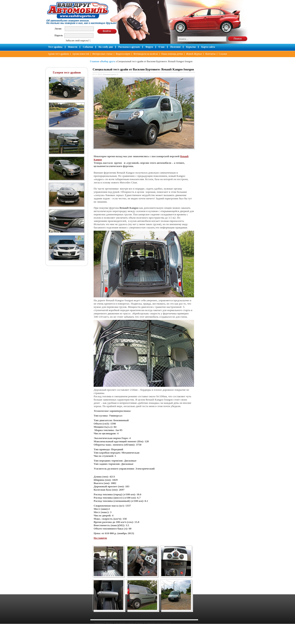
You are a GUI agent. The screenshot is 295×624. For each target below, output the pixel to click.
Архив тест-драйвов (58, 53)
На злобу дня (106, 46)
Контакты (210, 53)
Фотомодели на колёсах (145, 53)
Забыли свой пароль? (78, 40)
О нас (162, 46)
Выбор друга (108, 61)
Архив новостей (80, 53)
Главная (94, 61)
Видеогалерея (123, 53)
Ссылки (223, 53)
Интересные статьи (102, 53)
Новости (72, 46)
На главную (100, 538)
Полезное (175, 46)
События (88, 46)
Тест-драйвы (55, 46)
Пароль (58, 35)
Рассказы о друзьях (129, 46)
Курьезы (191, 46)
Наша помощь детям (172, 53)
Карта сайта (208, 46)
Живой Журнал (194, 53)
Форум (149, 46)
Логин (57, 28)
